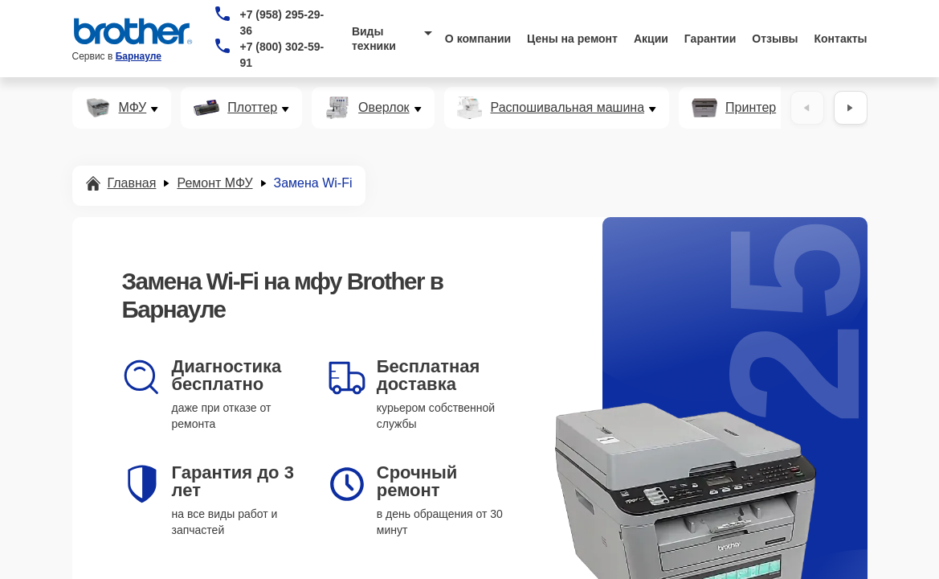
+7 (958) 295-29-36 (281, 22)
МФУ (133, 107)
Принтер (750, 107)
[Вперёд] (851, 108)
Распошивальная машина (568, 107)
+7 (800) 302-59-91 (281, 54)
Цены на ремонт (572, 38)
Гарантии (710, 38)
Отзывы (775, 38)
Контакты (841, 38)
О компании (478, 38)
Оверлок (383, 107)
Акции (651, 38)
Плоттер (252, 107)
